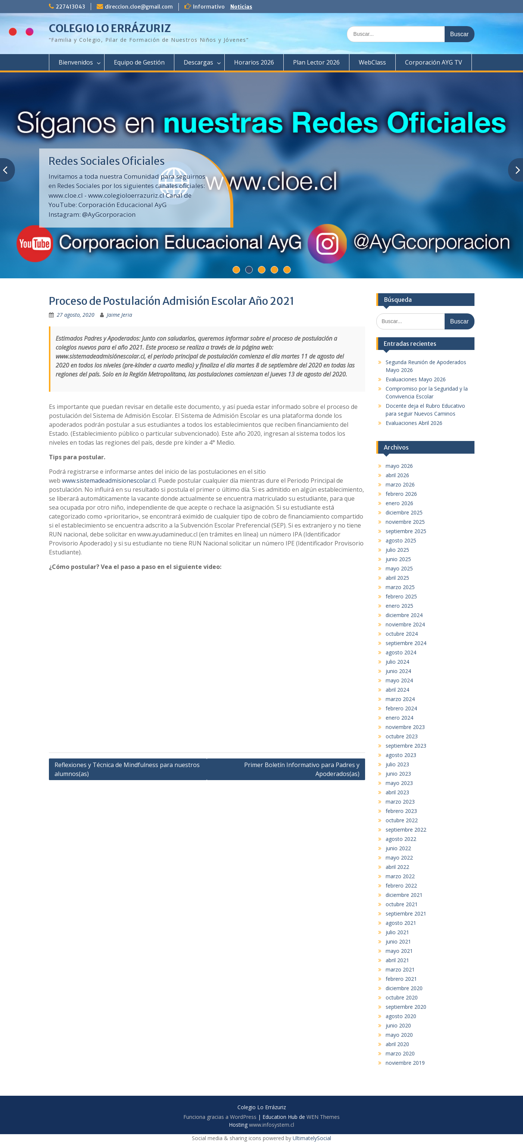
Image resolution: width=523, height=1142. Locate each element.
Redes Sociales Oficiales (107, 161)
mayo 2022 (399, 857)
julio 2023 (397, 764)
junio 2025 (398, 559)
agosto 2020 (401, 1016)
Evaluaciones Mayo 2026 (416, 379)
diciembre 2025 (404, 512)
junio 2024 (398, 671)
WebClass (372, 62)
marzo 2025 (400, 587)
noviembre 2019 (405, 1062)
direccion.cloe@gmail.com (139, 6)
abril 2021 (397, 960)
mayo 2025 (399, 568)
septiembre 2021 (406, 913)
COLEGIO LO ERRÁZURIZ (110, 28)
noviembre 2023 (405, 726)
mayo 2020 (399, 1034)
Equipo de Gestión (139, 62)
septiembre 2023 (406, 745)
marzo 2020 (400, 1053)
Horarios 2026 (254, 62)
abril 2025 (397, 577)
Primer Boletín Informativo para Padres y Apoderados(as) (301, 769)
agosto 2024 (401, 652)
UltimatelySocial (312, 1138)
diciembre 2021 (404, 894)
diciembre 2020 (404, 988)
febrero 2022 (401, 885)
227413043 (70, 6)
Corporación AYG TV (433, 62)
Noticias (241, 6)
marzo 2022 (400, 876)
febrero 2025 (401, 596)
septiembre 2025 (406, 531)
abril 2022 (397, 866)
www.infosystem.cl (271, 1124)
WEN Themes (323, 1116)
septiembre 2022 (406, 829)
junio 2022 (398, 848)
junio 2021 (398, 941)
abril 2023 (397, 792)
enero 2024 (399, 717)
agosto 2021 (401, 922)
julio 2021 (397, 932)
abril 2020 (397, 1044)
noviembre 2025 (405, 521)
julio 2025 (397, 549)
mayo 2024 (399, 680)
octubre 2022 (402, 820)
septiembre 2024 (406, 643)
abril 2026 (397, 475)
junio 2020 (398, 1025)
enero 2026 (399, 503)
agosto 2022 (401, 838)
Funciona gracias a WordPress (219, 1116)
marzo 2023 (400, 801)
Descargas (198, 62)
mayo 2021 (399, 950)
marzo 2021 (400, 969)
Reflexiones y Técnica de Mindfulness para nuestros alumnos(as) (127, 769)
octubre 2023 (402, 736)
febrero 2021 (401, 978)
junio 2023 (398, 773)
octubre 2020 (402, 997)
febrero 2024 (401, 708)
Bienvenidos (76, 62)
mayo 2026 (399, 465)
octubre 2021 (402, 904)
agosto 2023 (401, 754)
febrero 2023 (401, 810)
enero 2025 (399, 605)
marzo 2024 (400, 699)
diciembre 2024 (404, 615)
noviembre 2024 (405, 624)
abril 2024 (397, 689)
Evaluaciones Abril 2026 (414, 422)
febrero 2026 (401, 493)
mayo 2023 (399, 782)
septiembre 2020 (406, 1006)
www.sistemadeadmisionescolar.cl (109, 480)
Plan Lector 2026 (316, 62)
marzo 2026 (400, 484)
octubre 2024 (402, 633)
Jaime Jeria (119, 314)
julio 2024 (397, 661)
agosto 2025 (401, 540)
